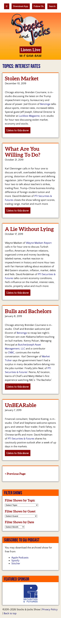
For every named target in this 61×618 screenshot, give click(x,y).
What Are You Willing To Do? (22, 152)
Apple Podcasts (19, 557)
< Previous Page (15, 473)
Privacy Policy (50, 609)
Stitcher (15, 563)
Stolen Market (22, 78)
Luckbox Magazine (29, 115)
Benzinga (45, 104)
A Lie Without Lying (29, 229)
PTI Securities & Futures (21, 438)
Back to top (10, 613)
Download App (20, 6)
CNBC (11, 352)
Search (52, 6)
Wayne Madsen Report (39, 242)
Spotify (15, 560)
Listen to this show (18, 130)
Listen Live (30, 50)
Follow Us (38, 6)
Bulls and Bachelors (28, 311)
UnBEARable (20, 405)
